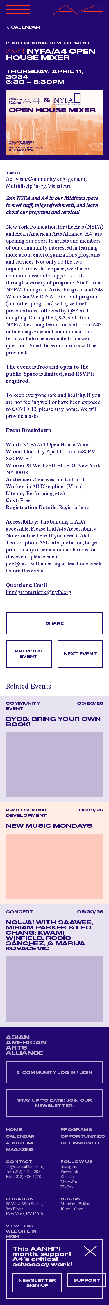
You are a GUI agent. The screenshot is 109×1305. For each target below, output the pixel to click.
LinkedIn (68, 1182)
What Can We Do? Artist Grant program (52, 297)
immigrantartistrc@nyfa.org (38, 592)
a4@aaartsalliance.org (25, 1167)
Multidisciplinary (25, 186)
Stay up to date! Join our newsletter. (54, 1103)
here (42, 536)
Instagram (69, 1167)
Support (86, 1280)
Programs (76, 1129)
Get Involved (79, 1143)
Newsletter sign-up (37, 1283)
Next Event (80, 654)
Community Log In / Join (54, 1073)
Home (14, 1129)
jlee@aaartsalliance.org (33, 564)
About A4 (20, 1143)
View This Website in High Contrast (21, 1234)
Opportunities (82, 1136)
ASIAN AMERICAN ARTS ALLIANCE (26, 1045)
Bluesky (67, 1177)
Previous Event (28, 654)
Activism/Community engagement (45, 179)
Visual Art (59, 186)
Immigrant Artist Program (53, 290)
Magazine (19, 1150)
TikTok (67, 1187)
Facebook (69, 1172)
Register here (74, 507)
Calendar (25, 27)
